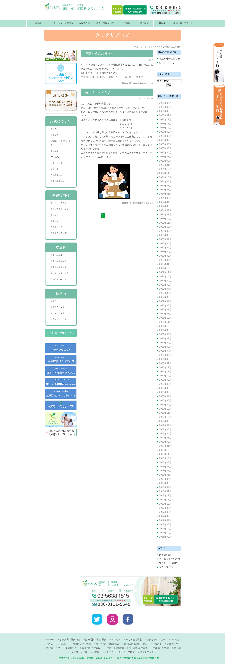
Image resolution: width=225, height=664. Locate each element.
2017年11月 (165, 499)
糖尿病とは (56, 301)
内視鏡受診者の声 (59, 233)
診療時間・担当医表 (95, 639)
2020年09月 (165, 380)
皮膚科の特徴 (57, 255)
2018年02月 (165, 487)
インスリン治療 (58, 313)
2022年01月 (165, 313)
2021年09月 (165, 330)
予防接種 (55, 151)
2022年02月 (165, 309)
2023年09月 (165, 231)
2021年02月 (165, 359)
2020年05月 (165, 392)
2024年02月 (165, 210)
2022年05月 (165, 297)
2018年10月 (165, 458)
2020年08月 (165, 384)
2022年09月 (165, 280)
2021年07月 (165, 338)
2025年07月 (165, 140)
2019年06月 (165, 429)
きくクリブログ (127, 652)
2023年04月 (165, 251)
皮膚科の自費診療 (59, 267)
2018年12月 (165, 450)
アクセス (116, 639)
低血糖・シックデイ (60, 319)
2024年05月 (165, 198)
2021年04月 (165, 351)
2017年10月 (165, 504)
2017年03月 (165, 524)
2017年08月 (165, 512)
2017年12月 (165, 495)
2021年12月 (165, 318)
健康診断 (55, 135)
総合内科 (55, 129)
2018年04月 (165, 479)
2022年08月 (165, 285)
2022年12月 (165, 268)
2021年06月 (165, 342)
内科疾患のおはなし (60, 175)
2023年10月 (165, 227)
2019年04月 (165, 433)
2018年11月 (165, 454)
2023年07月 (165, 239)
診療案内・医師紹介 (70, 639)
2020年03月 (165, 400)
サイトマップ (147, 652)
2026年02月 (165, 111)
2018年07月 (165, 470)
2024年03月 (165, 206)
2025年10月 (165, 127)
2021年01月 (165, 363)
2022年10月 (165, 276)
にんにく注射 (57, 163)
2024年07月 (165, 189)
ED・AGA (55, 157)
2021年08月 (165, 334)
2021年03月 (165, 355)
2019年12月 (165, 409)
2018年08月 (165, 466)
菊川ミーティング (98, 92)
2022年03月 (165, 305)
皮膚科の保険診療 (59, 261)
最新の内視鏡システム (61, 209)
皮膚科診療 (71, 648)
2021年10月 (165, 326)
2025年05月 (165, 148)
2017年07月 (165, 516)
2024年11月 (165, 173)
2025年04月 (165, 152)
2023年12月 (165, 218)
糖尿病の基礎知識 (138, 648)
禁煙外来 (55, 169)
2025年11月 (165, 123)
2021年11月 (165, 322)
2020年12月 (165, 367)
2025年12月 (165, 119)
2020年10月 (165, 375)
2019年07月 (165, 425)
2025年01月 (165, 165)
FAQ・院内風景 (134, 639)
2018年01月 (165, 491)
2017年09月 (165, 508)
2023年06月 (165, 243)
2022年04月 (165, 301)
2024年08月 (165, 185)
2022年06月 (165, 293)
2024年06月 (165, 194)
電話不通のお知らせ (99, 53)
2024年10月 (165, 177)
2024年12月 (165, 169)
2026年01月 (165, 115)
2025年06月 (165, 144)
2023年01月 (165, 264)
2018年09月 (165, 462)
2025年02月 (165, 161)
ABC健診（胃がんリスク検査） (63, 143)
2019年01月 (165, 446)
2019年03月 (165, 437)
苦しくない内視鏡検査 (107, 643)
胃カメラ (55, 215)
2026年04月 (165, 103)
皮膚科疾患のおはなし (61, 181)
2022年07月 (165, 289)
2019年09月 (165, 421)
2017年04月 (165, 520)
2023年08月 (165, 235)
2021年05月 (165, 347)
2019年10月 (165, 417)
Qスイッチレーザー (59, 279)
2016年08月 (165, 537)
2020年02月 (165, 404)
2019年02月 (165, 442)
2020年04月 (165, 396)
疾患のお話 (165, 555)
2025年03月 (165, 156)
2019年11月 (165, 413)
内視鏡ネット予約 (81, 643)
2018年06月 (165, 475)
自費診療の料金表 (156, 639)
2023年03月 (165, 256)
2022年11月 (165, 272)
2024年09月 (165, 181)
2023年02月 (165, 260)
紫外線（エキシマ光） (61, 273)
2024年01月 (165, 214)
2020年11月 (165, 371)
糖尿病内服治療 (58, 307)
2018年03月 (165, 483)
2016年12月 (165, 528)
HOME (38, 23)
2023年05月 (165, 247)
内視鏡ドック (57, 227)
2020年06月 (165, 388)
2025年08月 (165, 136)
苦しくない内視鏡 (59, 203)
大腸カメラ (56, 221)
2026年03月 (165, 107)
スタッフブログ (167, 567)
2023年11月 (165, 223)
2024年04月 (165, 202)
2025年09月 (165, 132)
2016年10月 (165, 532)
